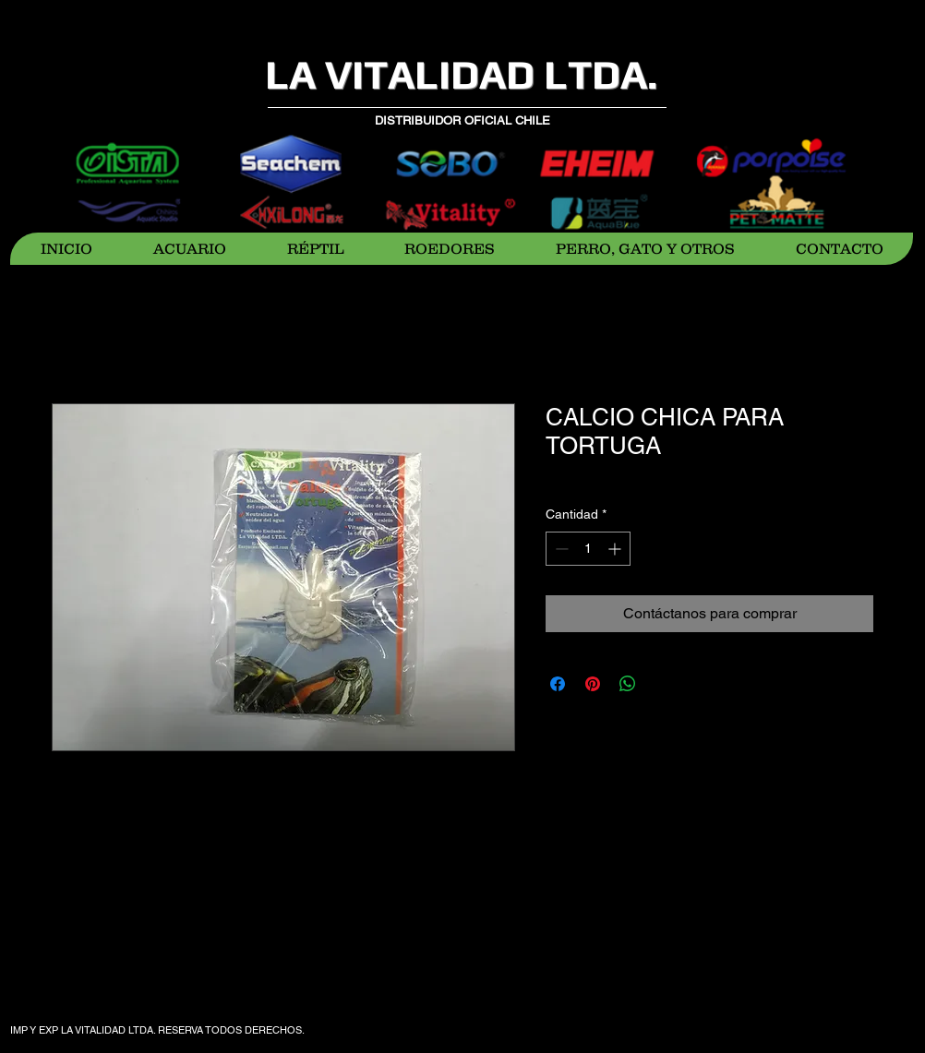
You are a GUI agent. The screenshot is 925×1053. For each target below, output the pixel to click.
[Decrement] (559, 548)
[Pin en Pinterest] (593, 684)
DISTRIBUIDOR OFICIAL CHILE (462, 120)
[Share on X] (663, 684)
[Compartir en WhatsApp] (628, 684)
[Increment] (616, 548)
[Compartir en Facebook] (558, 684)
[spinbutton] (588, 548)
